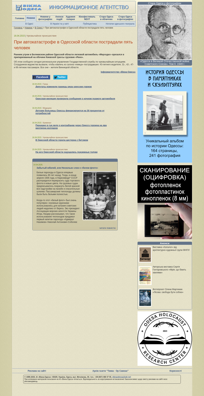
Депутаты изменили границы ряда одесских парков (64, 86)
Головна (19, 18)
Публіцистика (90, 24)
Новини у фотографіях (45, 18)
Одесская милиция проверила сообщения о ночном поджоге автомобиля (75, 98)
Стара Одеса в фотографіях (125, 18)
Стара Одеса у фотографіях (164, 3)
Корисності (176, 371)
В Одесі (29, 24)
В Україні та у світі (59, 24)
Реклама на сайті (37, 371)
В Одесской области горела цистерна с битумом (62, 140)
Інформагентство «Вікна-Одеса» (118, 72)
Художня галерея (70, 18)
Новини (31, 18)
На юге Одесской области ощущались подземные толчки (67, 152)
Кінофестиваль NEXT (87, 18)
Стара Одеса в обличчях (106, 18)
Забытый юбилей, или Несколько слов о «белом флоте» (67, 168)
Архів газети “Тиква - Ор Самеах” (110, 371)
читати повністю (107, 228)
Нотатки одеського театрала (120, 24)
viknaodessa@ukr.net (121, 377)
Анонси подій (59, 18)
